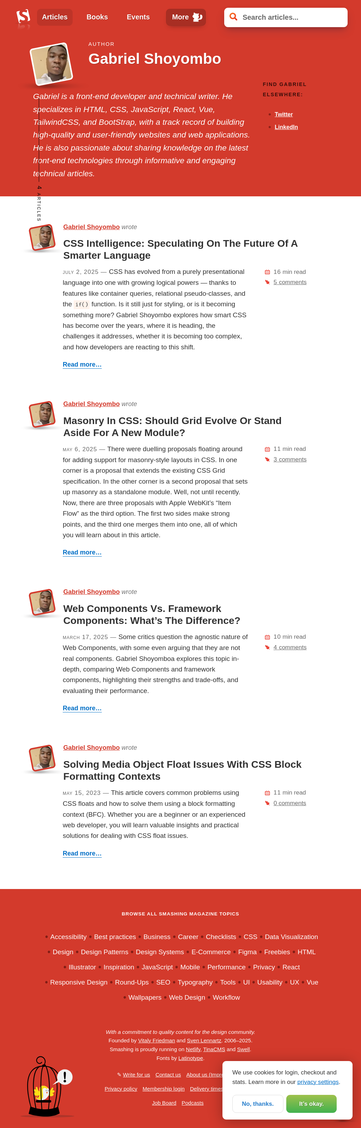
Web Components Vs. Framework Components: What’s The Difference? (151, 614)
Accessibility (68, 936)
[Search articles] (286, 17)
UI (246, 982)
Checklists (221, 936)
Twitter (284, 114)
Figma (247, 952)
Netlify (193, 1049)
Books (97, 17)
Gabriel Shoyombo (91, 227)
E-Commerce (211, 952)
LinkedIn (286, 127)
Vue (312, 982)
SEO (163, 982)
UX (294, 982)
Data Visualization (291, 936)
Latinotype (190, 1058)
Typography (195, 982)
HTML (307, 952)
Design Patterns (105, 952)
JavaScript (157, 967)
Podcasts (192, 1103)
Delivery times (207, 1089)
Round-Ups (132, 982)
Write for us (136, 1075)
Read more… (82, 364)
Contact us (168, 1075)
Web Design (187, 997)
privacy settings (318, 1082)
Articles (55, 17)
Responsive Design (79, 982)
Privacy (264, 967)
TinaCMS (214, 1049)
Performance (226, 967)
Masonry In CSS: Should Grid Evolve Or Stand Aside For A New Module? (172, 426)
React (291, 967)
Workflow (226, 997)
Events (138, 17)
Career (188, 936)
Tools (227, 982)
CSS (250, 936)
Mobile (190, 967)
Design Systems (160, 952)
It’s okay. (311, 1104)
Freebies (277, 952)
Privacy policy (121, 1089)
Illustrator (82, 967)
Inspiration (119, 967)
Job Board (164, 1103)
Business (157, 936)
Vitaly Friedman (156, 1040)
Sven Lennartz (204, 1040)
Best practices (115, 936)
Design (63, 952)
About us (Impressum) (212, 1075)
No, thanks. (257, 1104)
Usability (269, 982)
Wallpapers (144, 997)
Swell (243, 1049)
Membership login (163, 1089)
